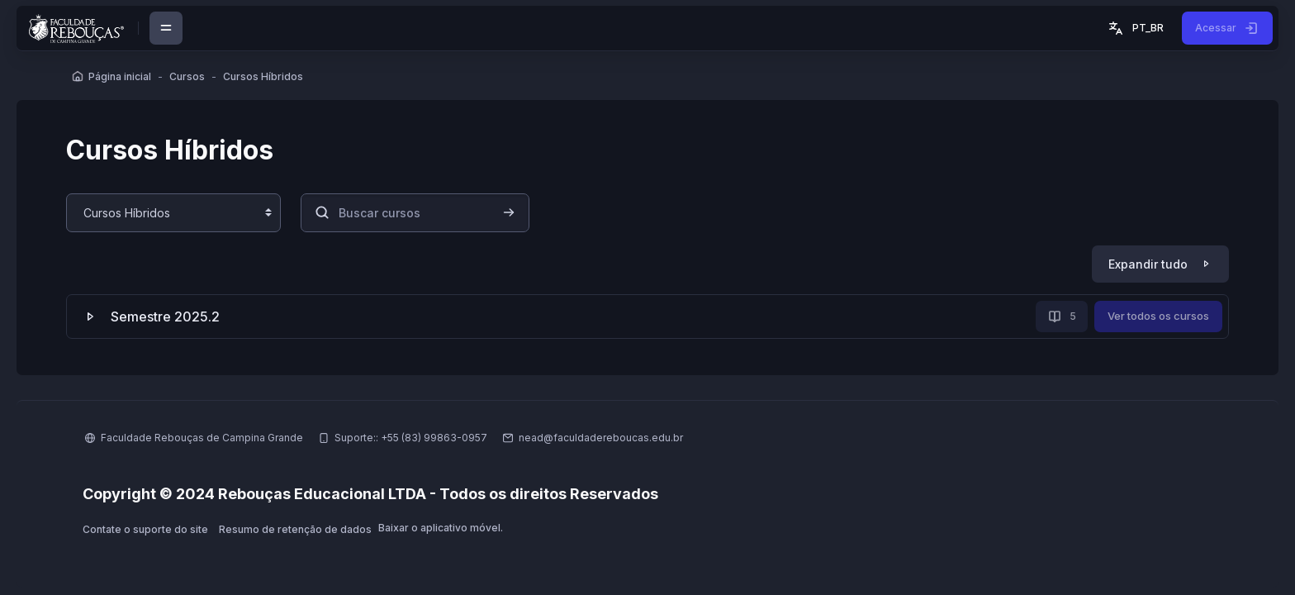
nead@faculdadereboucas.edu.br (601, 437)
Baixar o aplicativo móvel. (440, 527)
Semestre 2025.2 (165, 316)
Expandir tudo (1148, 264)
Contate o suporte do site (145, 529)
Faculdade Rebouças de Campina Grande (202, 437)
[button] (1134, 28)
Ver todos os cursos (1158, 315)
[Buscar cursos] (415, 212)
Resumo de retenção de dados (295, 529)
